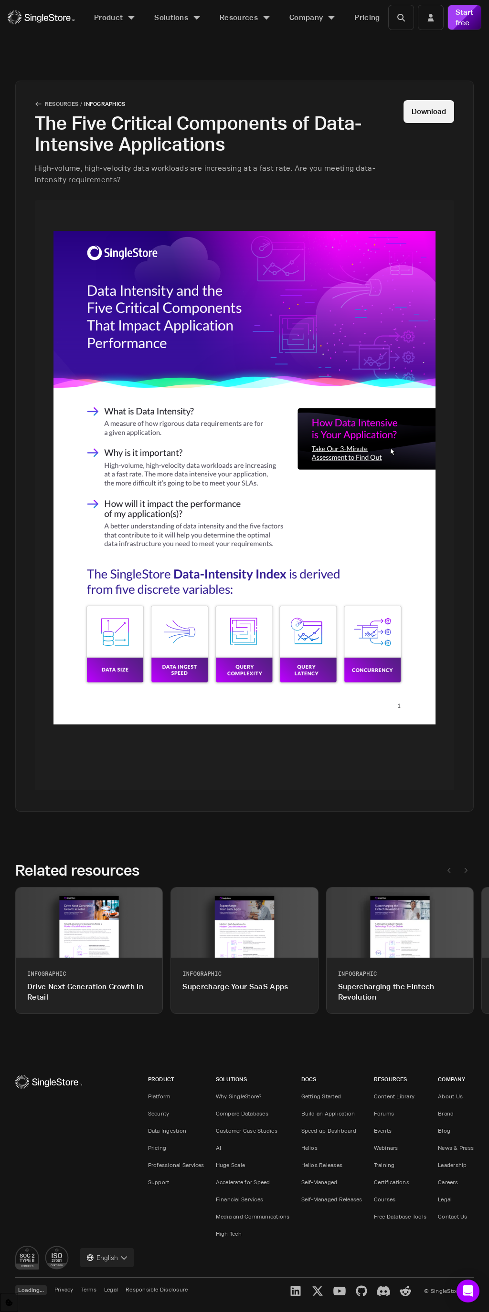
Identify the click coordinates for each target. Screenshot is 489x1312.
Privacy (64, 1289)
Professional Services (176, 1164)
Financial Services (239, 1199)
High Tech (229, 1233)
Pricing (157, 1147)
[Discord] (383, 1291)
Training (384, 1164)
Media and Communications (253, 1216)
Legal (445, 1199)
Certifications (391, 1182)
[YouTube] (339, 1291)
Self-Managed (319, 1182)
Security (159, 1113)
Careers (448, 1182)
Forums (384, 1113)
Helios (309, 1147)
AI (218, 1147)
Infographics (104, 103)
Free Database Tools (400, 1216)
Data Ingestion (167, 1130)
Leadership (452, 1164)
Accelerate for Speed (243, 1182)
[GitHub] (361, 1291)
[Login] (431, 17)
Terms (88, 1289)
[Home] (41, 17)
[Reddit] (405, 1291)
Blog (444, 1130)
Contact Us (452, 1216)
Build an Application (328, 1113)
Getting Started (321, 1096)
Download (429, 111)
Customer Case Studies (246, 1130)
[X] (317, 1291)
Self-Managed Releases (331, 1199)
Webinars (386, 1147)
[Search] (401, 17)
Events (383, 1130)
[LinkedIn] (295, 1291)
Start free (464, 17)
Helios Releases (322, 1164)
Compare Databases (242, 1113)
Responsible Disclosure (157, 1289)
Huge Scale (230, 1164)
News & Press (456, 1147)
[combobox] (107, 1257)
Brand (446, 1113)
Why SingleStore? (239, 1096)
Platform (159, 1096)
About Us (450, 1096)
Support (159, 1182)
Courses (385, 1199)
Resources (61, 103)
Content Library (394, 1096)
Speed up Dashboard (328, 1130)
